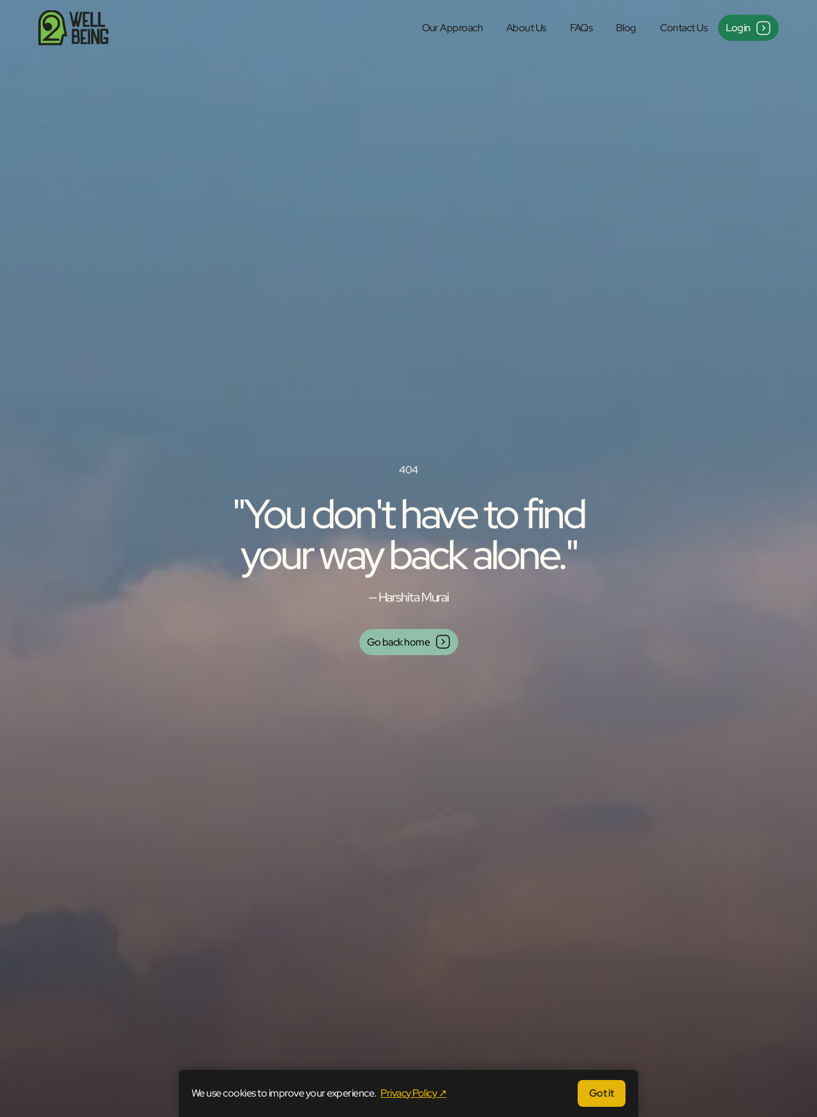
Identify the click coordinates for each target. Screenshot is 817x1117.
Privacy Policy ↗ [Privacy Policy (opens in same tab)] (413, 1093)
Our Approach (452, 27)
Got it (601, 1093)
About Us (526, 27)
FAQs (581, 27)
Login (749, 28)
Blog (626, 27)
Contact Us (684, 27)
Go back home (409, 641)
